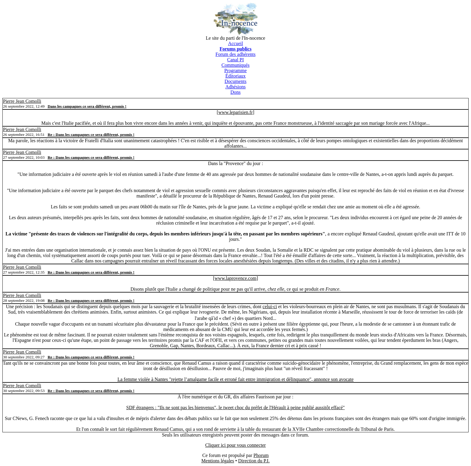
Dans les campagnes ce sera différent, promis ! (86, 106)
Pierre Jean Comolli (22, 101)
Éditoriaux (235, 75)
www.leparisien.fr (235, 112)
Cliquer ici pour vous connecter (235, 445)
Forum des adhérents (235, 54)
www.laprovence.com (235, 278)
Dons (235, 92)
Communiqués (235, 65)
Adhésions (235, 86)
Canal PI (235, 59)
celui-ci (270, 306)
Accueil (235, 43)
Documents (236, 81)
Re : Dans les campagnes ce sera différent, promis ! (90, 134)
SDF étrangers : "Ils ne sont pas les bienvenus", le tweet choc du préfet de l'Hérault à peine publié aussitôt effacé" (235, 407)
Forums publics (235, 48)
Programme (235, 70)
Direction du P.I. (254, 460)
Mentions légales (217, 460)
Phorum (261, 455)
